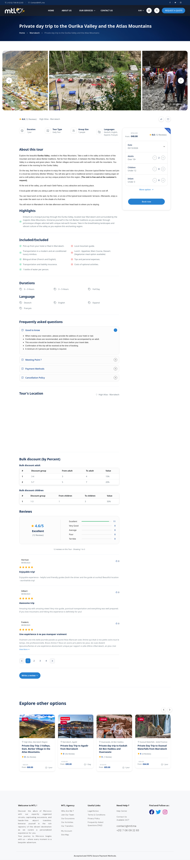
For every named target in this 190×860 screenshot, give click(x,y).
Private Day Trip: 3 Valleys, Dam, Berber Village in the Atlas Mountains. (36, 748)
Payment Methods (32, 368)
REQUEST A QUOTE (173, 10)
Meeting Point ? (31, 359)
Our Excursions (68, 818)
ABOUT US (66, 10)
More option (146, 189)
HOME (51, 10)
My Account (66, 831)
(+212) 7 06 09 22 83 (14, 2)
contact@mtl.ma (126, 826)
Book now (146, 201)
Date (130, 145)
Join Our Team (67, 814)
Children (131, 167)
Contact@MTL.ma (36, 2)
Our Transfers (67, 826)
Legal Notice (93, 811)
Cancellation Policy (33, 377)
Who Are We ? (67, 811)
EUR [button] (141, 10)
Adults (131, 156)
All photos (176, 104)
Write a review (30, 675)
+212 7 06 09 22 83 (128, 830)
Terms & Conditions (96, 814)
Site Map (65, 834)
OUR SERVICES (87, 10)
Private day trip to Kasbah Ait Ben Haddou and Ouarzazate (113, 748)
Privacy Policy (94, 818)
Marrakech (35, 33)
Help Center (122, 811)
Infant (130, 178)
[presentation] (9, 81)
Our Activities (67, 822)
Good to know (30, 330)
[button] (149, 10)
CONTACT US (107, 10)
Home (22, 33)
